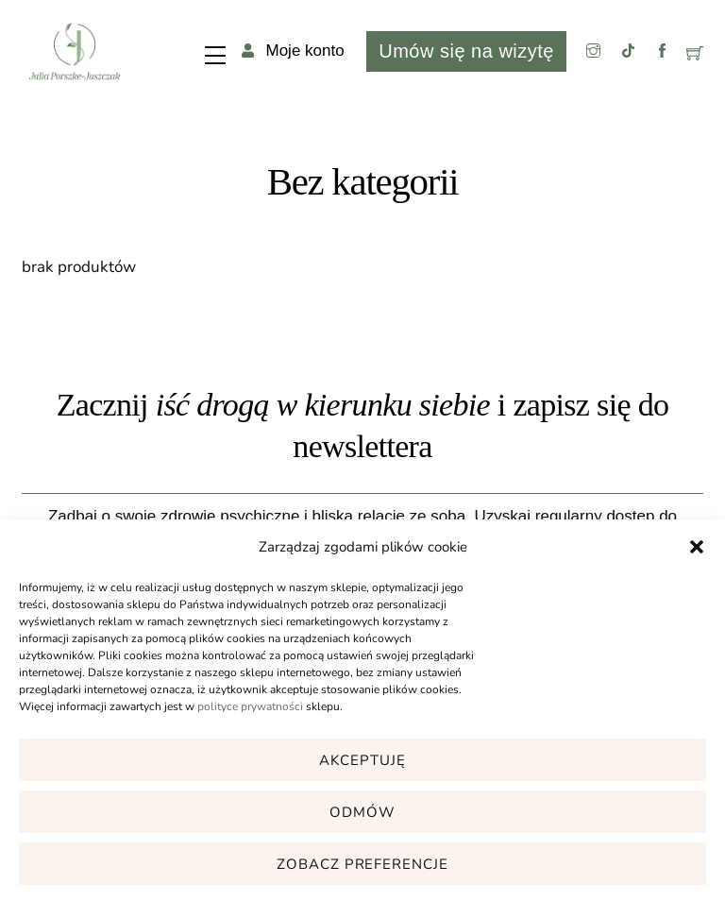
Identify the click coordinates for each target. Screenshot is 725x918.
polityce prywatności (250, 706)
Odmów (362, 812)
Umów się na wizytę (465, 51)
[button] (696, 546)
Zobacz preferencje (363, 864)
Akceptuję (362, 760)
